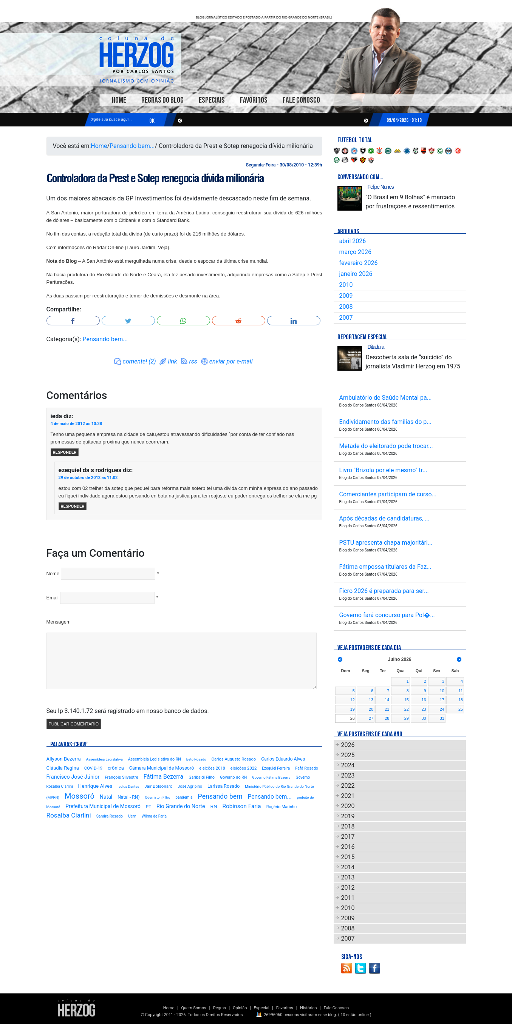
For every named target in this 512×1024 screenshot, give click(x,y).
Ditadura (376, 347)
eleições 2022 (243, 768)
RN (213, 806)
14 (387, 700)
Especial (261, 1008)
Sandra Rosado (109, 816)
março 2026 (355, 252)
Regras (219, 1008)
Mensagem (58, 622)
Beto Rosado (196, 759)
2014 (348, 867)
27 (371, 718)
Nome (53, 573)
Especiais (212, 100)
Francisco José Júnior (73, 777)
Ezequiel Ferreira (276, 768)
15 (406, 700)
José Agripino (190, 786)
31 (442, 718)
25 (460, 709)
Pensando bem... (132, 145)
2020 (348, 806)
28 (387, 718)
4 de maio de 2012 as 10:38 (76, 423)
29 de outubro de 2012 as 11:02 (88, 477)
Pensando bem (220, 796)
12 (352, 700)
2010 (346, 284)
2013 (348, 877)
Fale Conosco (301, 100)
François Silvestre (121, 777)
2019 (348, 816)
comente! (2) (139, 361)
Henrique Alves (95, 786)
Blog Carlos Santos (136, 59)
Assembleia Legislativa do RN (154, 759)
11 (460, 690)
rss (193, 361)
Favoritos (254, 100)
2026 (348, 744)
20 (371, 709)
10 (442, 690)
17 (442, 700)
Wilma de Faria (154, 816)
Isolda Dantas (128, 786)
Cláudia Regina (62, 768)
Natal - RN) (128, 797)
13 (371, 700)
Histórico (308, 1008)
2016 (348, 846)
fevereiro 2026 (358, 262)
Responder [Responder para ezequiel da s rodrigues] (73, 506)
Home (119, 100)
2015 (348, 857)
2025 (348, 755)
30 (424, 718)
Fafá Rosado (306, 768)
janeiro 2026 (356, 273)
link (172, 361)
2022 (348, 785)
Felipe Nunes (381, 187)
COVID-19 (93, 768)
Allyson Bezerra (63, 759)
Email (52, 598)
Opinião (240, 1008)
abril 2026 (352, 241)
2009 (346, 295)
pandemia (183, 797)
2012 (348, 887)
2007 (346, 317)
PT (148, 806)
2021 (348, 795)
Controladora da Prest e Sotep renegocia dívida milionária (155, 178)
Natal (106, 797)
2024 (348, 765)
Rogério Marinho (281, 806)
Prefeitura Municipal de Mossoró (103, 806)
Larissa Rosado (223, 786)
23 (424, 709)
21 (387, 709)
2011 (348, 897)
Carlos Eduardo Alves (283, 759)
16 (424, 700)
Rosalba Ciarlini (68, 815)
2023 (348, 775)
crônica (116, 768)
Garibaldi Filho (202, 777)
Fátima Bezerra (164, 776)
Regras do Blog (162, 100)
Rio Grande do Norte (180, 806)
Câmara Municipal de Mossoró (161, 768)
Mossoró (79, 796)
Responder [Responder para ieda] (65, 452)
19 (352, 709)
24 (442, 709)
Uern (132, 816)
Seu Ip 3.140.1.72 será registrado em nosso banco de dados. (127, 710)
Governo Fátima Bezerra (271, 777)
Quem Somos (193, 1008)
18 (460, 700)
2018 (348, 826)
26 (352, 718)
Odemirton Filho (157, 797)
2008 (346, 306)
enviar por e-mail (231, 361)
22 (406, 709)
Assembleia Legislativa (104, 759)
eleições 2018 (212, 768)
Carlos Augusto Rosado (234, 759)
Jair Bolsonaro (158, 786)
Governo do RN (233, 777)
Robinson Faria (242, 806)
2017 (348, 836)
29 (406, 718)
